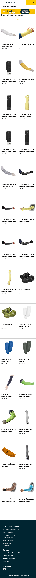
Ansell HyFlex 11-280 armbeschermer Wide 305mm (26, 187)
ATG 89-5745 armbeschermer (7, 395)
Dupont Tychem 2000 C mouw (26, 80)
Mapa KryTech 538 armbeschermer (25, 465)
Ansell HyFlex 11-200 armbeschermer (8, 430)
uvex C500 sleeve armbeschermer (25, 395)
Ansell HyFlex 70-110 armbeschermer (26, 46)
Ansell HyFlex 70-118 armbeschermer (26, 220)
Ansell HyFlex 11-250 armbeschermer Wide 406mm (26, 151)
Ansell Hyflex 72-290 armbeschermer (26, 500)
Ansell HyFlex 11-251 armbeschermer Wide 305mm (8, 81)
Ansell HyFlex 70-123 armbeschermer (8, 290)
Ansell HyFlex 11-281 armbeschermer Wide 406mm (8, 256)
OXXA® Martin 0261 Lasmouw (8, 465)
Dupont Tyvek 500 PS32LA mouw (7, 45)
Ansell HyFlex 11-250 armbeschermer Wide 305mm (8, 116)
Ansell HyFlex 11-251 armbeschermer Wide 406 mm (8, 151)
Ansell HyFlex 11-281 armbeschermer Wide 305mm (8, 221)
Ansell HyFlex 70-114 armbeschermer (26, 115)
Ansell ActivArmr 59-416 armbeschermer (8, 500)
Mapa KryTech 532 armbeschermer (25, 430)
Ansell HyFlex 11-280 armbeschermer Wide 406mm (26, 256)
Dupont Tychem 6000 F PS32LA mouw (8, 185)
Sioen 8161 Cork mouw (25, 360)
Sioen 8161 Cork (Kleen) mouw (25, 325)
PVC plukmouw (24, 289)
